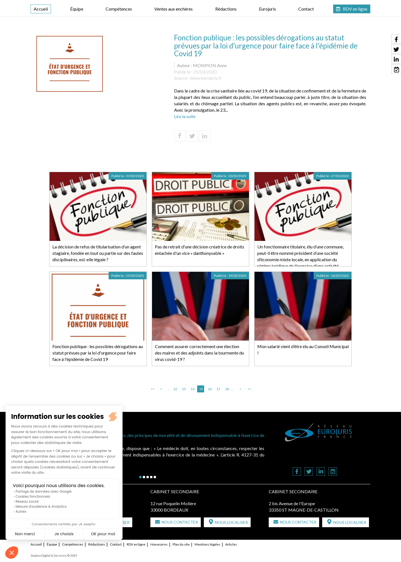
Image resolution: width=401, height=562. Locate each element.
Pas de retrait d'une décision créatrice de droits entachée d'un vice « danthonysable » (199, 250)
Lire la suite (184, 116)
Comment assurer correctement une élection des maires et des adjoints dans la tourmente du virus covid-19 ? (199, 353)
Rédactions (226, 8)
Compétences (119, 8)
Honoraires (159, 544)
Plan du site (181, 544)
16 (210, 389)
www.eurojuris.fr (206, 77)
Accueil (41, 8)
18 (227, 389)
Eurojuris (267, 8)
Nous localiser (231, 522)
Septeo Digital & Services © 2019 (54, 555)
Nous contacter (180, 522)
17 (218, 389)
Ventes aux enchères (173, 8)
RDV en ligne (355, 8)
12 (175, 389)
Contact (306, 8)
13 (184, 389)
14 (192, 389)
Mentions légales (207, 544)
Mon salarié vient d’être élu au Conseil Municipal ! (303, 349)
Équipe (76, 8)
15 (201, 389)
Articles (231, 544)
